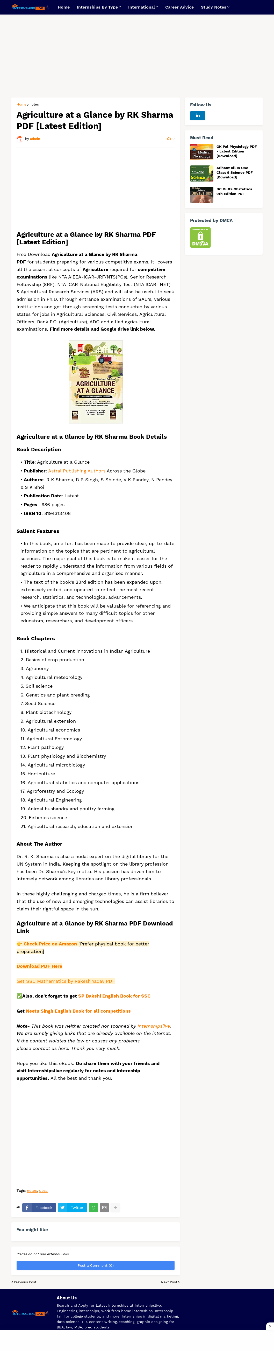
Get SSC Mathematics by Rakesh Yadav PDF (66, 981)
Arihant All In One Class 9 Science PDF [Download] (235, 172)
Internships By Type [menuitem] (97, 7)
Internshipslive (154, 1026)
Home (21, 104)
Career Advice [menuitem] (179, 7)
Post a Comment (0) (96, 1265)
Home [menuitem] (64, 7)
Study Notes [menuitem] (213, 7)
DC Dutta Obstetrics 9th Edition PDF (234, 191)
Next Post (169, 1282)
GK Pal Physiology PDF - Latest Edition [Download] (237, 151)
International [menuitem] (141, 7)
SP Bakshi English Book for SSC (114, 996)
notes (34, 104)
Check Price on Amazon (50, 943)
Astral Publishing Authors (76, 470)
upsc (43, 1191)
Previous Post (25, 1282)
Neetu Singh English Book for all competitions (78, 1011)
